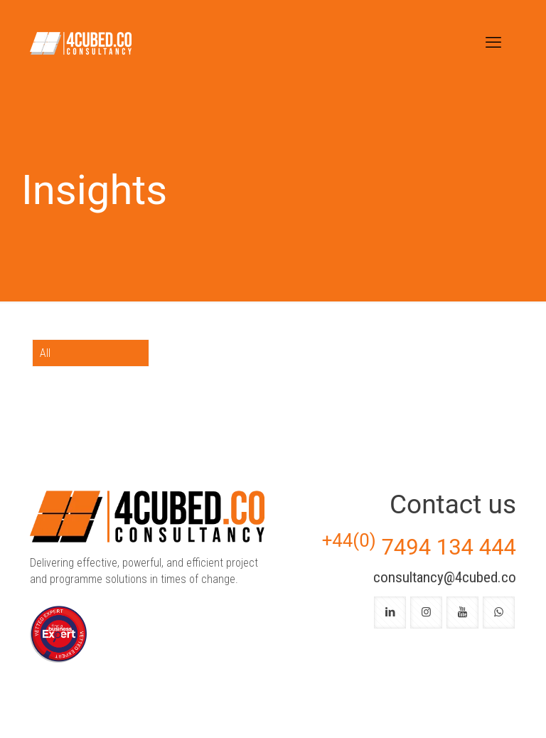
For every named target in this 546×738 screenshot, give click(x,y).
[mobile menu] (493, 43)
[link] (58, 634)
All (45, 353)
